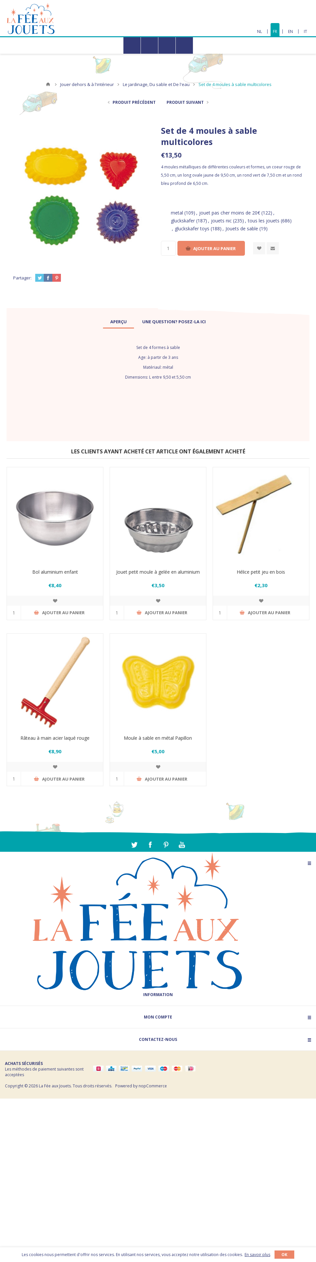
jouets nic (221, 220)
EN (290, 31)
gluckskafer (183, 220)
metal (177, 213)
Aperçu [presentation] (118, 322)
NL (259, 31)
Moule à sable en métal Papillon (158, 738)
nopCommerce (153, 1086)
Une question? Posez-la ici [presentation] (174, 322)
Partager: (22, 278)
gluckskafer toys (192, 228)
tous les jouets (263, 220)
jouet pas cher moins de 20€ (229, 213)
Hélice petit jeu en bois (261, 572)
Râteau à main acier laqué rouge (55, 738)
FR (275, 31)
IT (305, 31)
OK (284, 1254)
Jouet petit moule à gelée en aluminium (158, 572)
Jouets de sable (241, 228)
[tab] (118, 322)
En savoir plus (257, 1254)
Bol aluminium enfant (55, 572)
